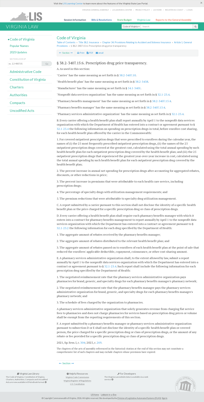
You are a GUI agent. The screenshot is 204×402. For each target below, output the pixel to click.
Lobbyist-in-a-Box (108, 395)
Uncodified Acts (22, 110)
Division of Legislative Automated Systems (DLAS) (139, 398)
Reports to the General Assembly (173, 20)
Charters (17, 87)
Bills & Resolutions (101, 20)
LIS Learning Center (73, 3)
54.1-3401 (134, 88)
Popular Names (19, 46)
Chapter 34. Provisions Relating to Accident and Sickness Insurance (136, 42)
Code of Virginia (131, 26)
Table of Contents (66, 42)
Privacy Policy (142, 10)
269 (99, 342)
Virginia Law (143, 20)
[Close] (201, 3)
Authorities (18, 95)
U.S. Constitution (77, 384)
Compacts (17, 103)
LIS (28, 16)
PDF (90, 53)
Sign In (164, 398)
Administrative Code (25, 72)
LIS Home (95, 395)
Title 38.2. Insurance (88, 42)
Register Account (174, 10)
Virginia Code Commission (77, 377)
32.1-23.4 (164, 94)
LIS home (157, 10)
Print (80, 53)
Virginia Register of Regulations (77, 381)
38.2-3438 (141, 81)
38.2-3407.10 (127, 75)
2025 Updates (18, 52)
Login (190, 10)
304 (82, 342)
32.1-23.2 (63, 228)
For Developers (126, 373)
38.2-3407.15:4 (161, 101)
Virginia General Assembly (95, 10)
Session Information (75, 20)
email (99, 53)
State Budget (124, 20)
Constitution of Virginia (28, 79)
